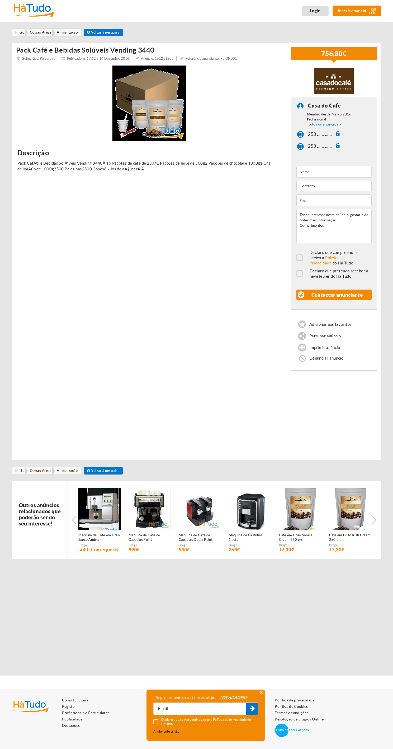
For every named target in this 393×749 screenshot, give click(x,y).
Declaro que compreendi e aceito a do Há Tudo (334, 260)
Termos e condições (291, 713)
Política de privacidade (294, 700)
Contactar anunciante (337, 298)
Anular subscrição (166, 731)
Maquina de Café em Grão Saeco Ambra (99, 542)
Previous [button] (74, 525)
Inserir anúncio (357, 11)
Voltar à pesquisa (109, 33)
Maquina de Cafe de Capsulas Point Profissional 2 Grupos (146, 542)
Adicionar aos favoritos (331, 327)
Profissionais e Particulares (86, 713)
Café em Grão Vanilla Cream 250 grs (296, 542)
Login (315, 10)
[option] (149, 107)
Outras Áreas (43, 475)
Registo (68, 706)
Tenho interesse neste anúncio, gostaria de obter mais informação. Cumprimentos (334, 229)
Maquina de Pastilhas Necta (246, 542)
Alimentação (70, 475)
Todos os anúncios (322, 127)
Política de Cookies (291, 706)
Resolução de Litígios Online (299, 719)
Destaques (71, 725)
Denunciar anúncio (327, 362)
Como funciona (75, 700)
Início (20, 475)
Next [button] (374, 525)
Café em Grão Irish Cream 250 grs (350, 542)
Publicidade (72, 719)
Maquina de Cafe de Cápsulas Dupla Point (196, 542)
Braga (82, 550)
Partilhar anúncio (325, 339)
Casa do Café (324, 109)
